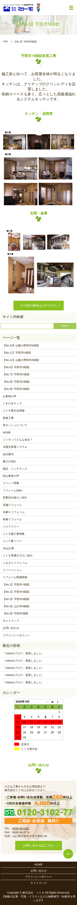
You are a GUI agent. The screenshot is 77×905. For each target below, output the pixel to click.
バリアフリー (11, 526)
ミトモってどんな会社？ (18, 439)
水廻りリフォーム (14, 512)
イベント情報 (11, 483)
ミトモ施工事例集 (14, 533)
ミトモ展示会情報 (14, 410)
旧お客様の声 (11, 475)
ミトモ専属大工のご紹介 (18, 555)
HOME (7, 432)
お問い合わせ (11, 627)
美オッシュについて (15, 425)
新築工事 (8, 417)
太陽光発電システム (15, 446)
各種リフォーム (12, 519)
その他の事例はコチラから (38, 305)
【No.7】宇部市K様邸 (16, 374)
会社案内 (8, 454)
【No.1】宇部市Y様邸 (16, 584)
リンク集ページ (12, 540)
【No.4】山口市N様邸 (16, 606)
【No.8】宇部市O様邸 (16, 381)
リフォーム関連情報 (15, 577)
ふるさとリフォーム (15, 562)
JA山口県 (8, 548)
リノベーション (12, 570)
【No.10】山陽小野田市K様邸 (21, 345)
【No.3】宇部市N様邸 (16, 599)
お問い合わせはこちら (38, 845)
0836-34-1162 (20, 828)
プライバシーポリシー (16, 635)
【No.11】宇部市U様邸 (17, 352)
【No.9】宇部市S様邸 (16, 388)
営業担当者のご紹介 (15, 497)
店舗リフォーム (12, 504)
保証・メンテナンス (15, 468)
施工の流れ (9, 461)
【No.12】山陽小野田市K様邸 (21, 360)
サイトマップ (11, 620)
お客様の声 (9, 396)
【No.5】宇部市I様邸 (15, 613)
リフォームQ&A (12, 490)
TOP (5, 41)
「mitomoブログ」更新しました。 (23, 653)
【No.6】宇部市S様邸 (16, 367)
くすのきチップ (12, 403)
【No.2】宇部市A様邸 (16, 591)
